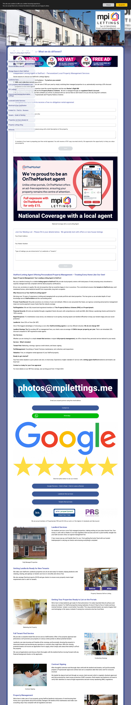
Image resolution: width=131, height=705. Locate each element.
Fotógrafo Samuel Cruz (102, 666)
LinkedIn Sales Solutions (89, 666)
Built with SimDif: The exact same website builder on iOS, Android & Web (65, 699)
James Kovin (114, 666)
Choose (108, 5)
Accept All (122, 5)
